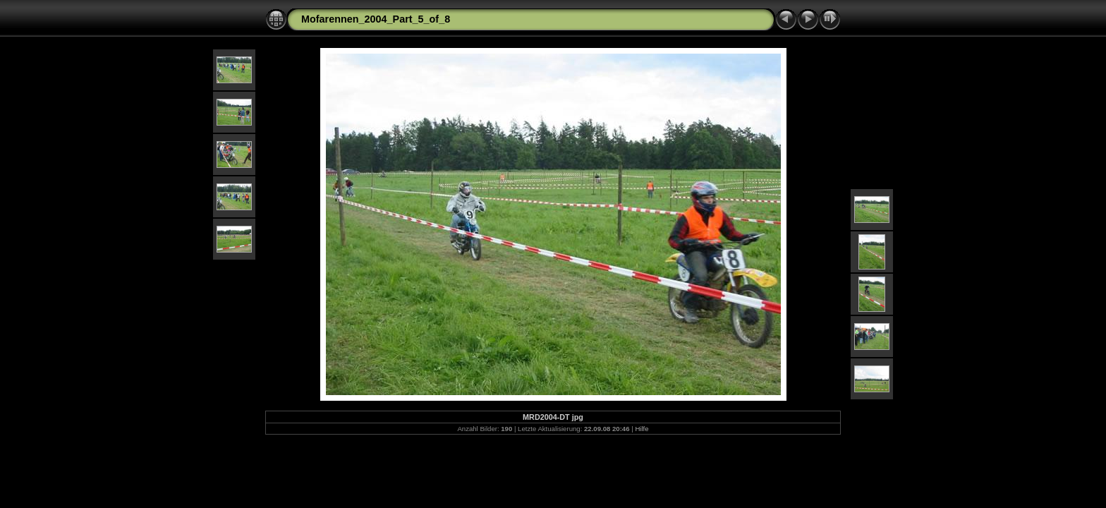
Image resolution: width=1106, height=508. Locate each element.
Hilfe (641, 429)
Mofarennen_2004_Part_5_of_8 (375, 19)
